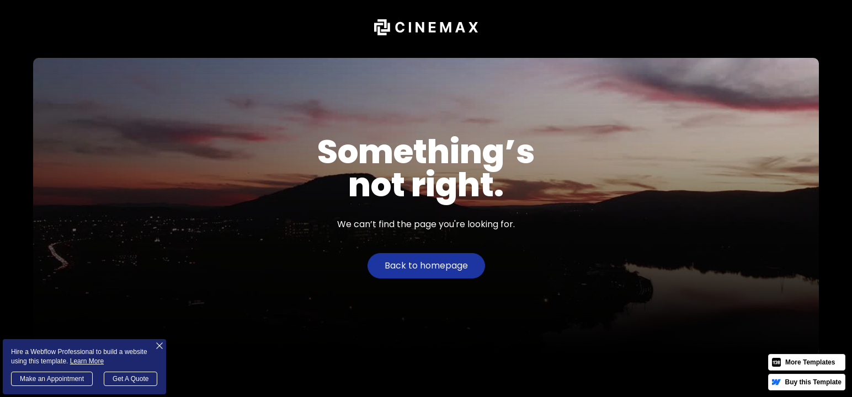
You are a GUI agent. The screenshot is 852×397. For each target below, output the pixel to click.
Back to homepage (426, 265)
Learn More (87, 361)
